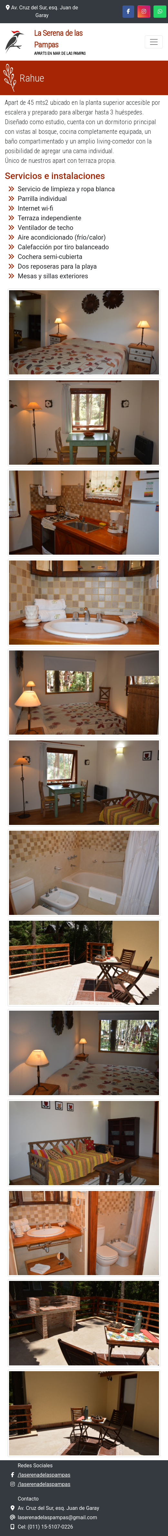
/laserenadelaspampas (44, 1475)
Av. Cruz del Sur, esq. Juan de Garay (42, 11)
